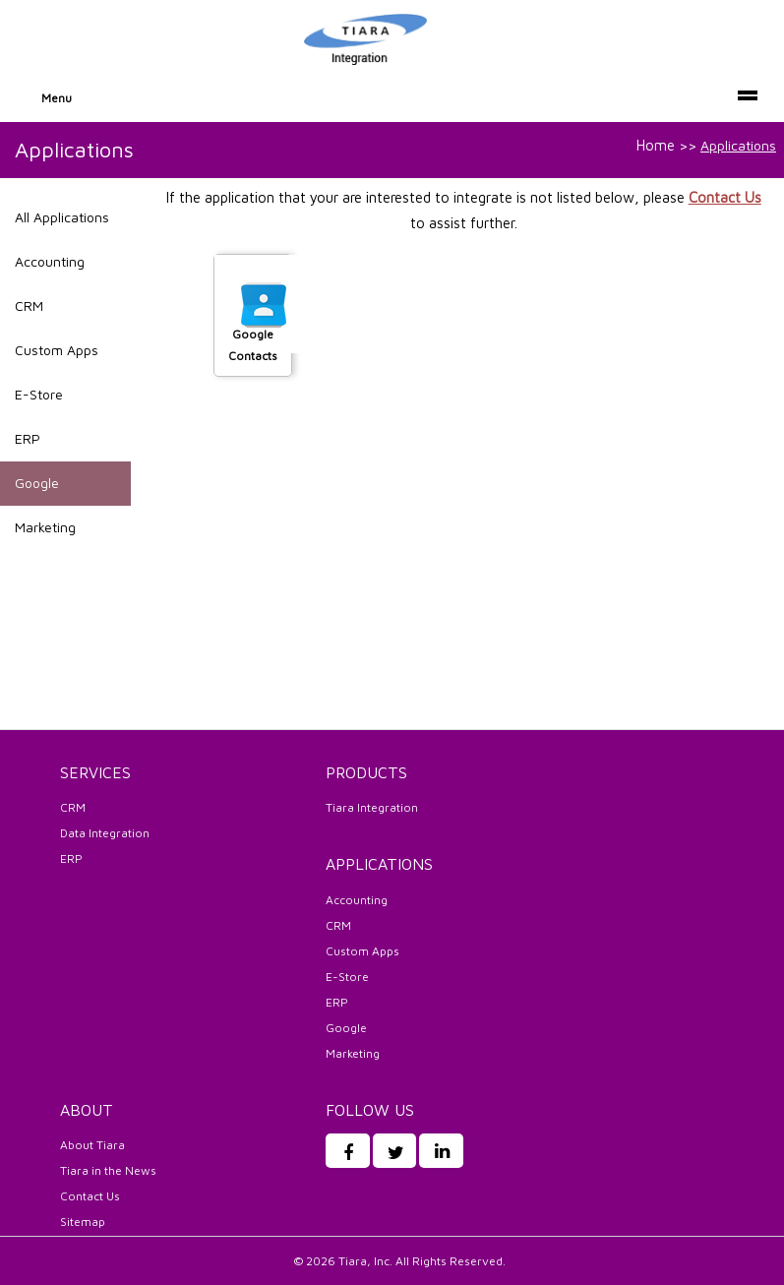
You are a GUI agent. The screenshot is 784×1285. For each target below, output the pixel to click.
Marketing (45, 527)
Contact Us (725, 197)
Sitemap (82, 1221)
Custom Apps (56, 349)
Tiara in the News (108, 1170)
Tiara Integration (372, 807)
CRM (29, 305)
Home (655, 145)
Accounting (50, 261)
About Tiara (92, 1144)
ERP (27, 438)
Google (37, 482)
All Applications (62, 217)
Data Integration (105, 833)
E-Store (39, 394)
